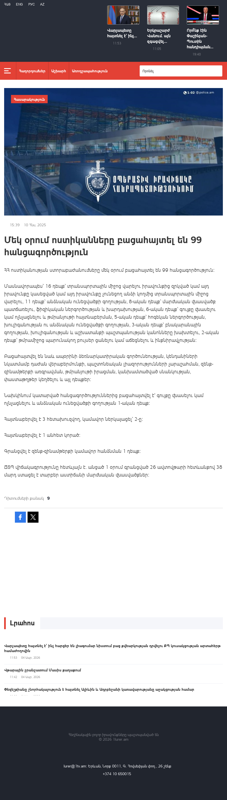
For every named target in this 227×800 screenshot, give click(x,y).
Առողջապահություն (90, 70)
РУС (31, 4)
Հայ (7, 4)
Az (42, 4)
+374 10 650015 (117, 773)
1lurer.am (120, 739)
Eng (19, 4)
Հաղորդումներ (32, 70)
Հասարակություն (29, 99)
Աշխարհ (58, 70)
